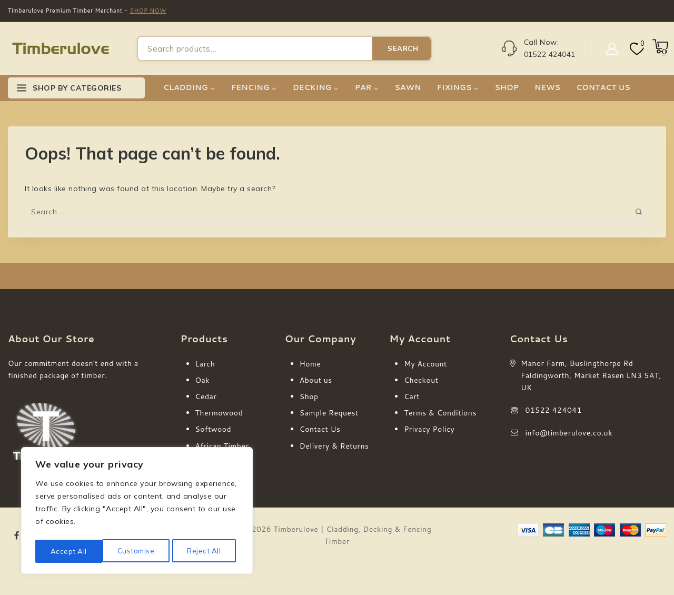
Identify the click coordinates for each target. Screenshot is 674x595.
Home (310, 364)
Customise (68, 551)
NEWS (547, 87)
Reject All (137, 551)
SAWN (407, 87)
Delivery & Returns (334, 446)
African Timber (222, 446)
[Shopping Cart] (659, 51)
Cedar (206, 396)
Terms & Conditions (440, 413)
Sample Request (329, 413)
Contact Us (320, 429)
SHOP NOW (148, 10)
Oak (202, 380)
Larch (205, 364)
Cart (412, 396)
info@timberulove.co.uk (569, 433)
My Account (425, 364)
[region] (137, 512)
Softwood (213, 429)
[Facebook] (17, 536)
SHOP (507, 87)
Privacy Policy (429, 429)
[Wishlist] (636, 49)
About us (316, 380)
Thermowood (219, 413)
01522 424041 (554, 410)
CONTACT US (603, 87)
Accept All (205, 551)
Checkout (421, 380)
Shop (309, 396)
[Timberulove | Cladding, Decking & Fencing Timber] (60, 49)
